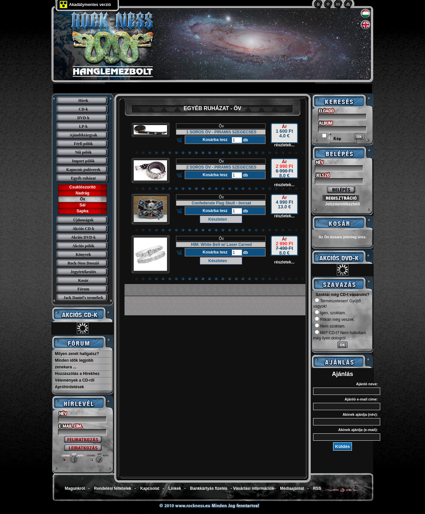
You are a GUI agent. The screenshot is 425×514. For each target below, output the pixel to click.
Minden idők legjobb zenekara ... (74, 363)
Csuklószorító (82, 187)
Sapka (82, 211)
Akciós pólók (83, 246)
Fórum (83, 289)
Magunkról (75, 488)
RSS (317, 488)
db (245, 140)
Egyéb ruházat (83, 178)
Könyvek (83, 254)
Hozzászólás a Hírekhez (77, 373)
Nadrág (82, 193)
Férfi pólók (83, 143)
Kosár (83, 280)
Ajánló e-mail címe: (361, 399)
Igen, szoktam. (330, 313)
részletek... (284, 145)
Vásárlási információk (253, 488)
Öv (82, 199)
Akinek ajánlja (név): (360, 414)
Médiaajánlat (292, 488)
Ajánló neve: (367, 384)
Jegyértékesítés (83, 271)
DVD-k (83, 117)
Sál (82, 205)
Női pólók (83, 152)
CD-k (83, 109)
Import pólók (83, 161)
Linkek (174, 488)
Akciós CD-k (83, 228)
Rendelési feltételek (112, 488)
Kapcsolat (149, 488)
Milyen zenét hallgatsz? (77, 353)
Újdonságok (83, 220)
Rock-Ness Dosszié (83, 263)
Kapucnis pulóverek (83, 169)
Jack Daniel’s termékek (83, 297)
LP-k (83, 126)
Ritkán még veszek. (335, 319)
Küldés (342, 446)
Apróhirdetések (69, 387)
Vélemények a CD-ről (74, 380)
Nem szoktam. (330, 326)
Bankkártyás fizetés (208, 488)
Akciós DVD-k (83, 237)
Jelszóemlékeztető (342, 204)
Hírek (83, 100)
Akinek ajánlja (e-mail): (358, 430)
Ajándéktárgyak (83, 135)
